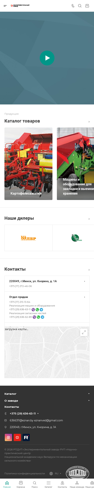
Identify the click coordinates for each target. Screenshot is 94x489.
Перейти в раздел (89, 270)
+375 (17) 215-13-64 (19, 301)
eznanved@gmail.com (48, 420)
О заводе (11, 400)
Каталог (89, 121)
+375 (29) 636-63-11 (23, 413)
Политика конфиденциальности (24, 473)
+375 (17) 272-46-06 (20, 286)
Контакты (11, 407)
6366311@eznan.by (21, 420)
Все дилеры (89, 219)
